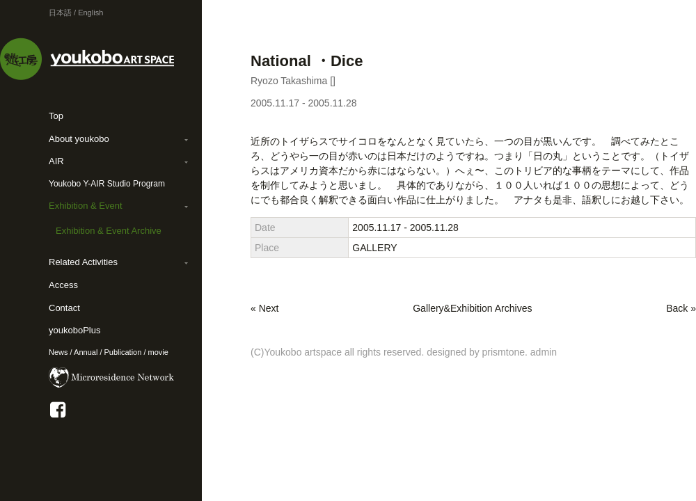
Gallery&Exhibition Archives (472, 308)
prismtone (503, 352)
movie (158, 352)
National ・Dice (307, 61)
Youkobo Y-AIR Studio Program (107, 184)
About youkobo (79, 139)
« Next (264, 308)
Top (56, 116)
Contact (64, 308)
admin (543, 352)
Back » (681, 308)
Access (63, 285)
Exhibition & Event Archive (108, 230)
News (58, 352)
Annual (85, 352)
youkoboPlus (74, 330)
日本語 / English (76, 12)
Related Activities (83, 262)
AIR (56, 161)
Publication (123, 352)
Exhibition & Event (85, 205)
